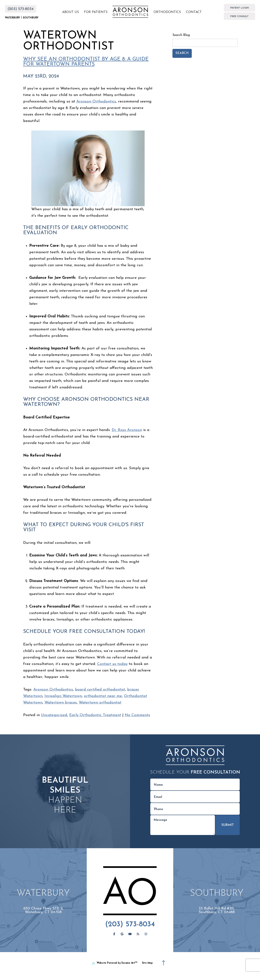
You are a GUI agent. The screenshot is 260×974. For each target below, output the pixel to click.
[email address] (195, 797)
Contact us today (112, 664)
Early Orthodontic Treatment (95, 715)
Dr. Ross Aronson (127, 430)
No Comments (137, 715)
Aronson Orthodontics (96, 101)
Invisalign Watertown (63, 696)
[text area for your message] (182, 825)
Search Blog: (181, 35)
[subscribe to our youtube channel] (130, 934)
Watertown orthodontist (100, 703)
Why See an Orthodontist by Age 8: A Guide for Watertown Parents (86, 62)
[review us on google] (122, 934)
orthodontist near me (103, 696)
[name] (195, 784)
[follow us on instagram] (145, 934)
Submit (227, 825)
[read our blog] (137, 934)
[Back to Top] (163, 963)
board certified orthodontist (100, 690)
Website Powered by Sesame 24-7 (115, 963)
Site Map (147, 963)
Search (182, 53)
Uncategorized (54, 715)
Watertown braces (60, 703)
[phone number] (195, 809)
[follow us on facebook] (114, 934)
